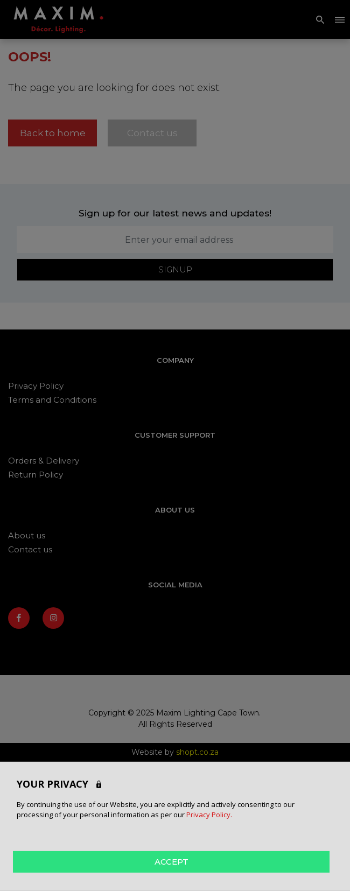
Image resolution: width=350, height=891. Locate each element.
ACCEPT (171, 861)
